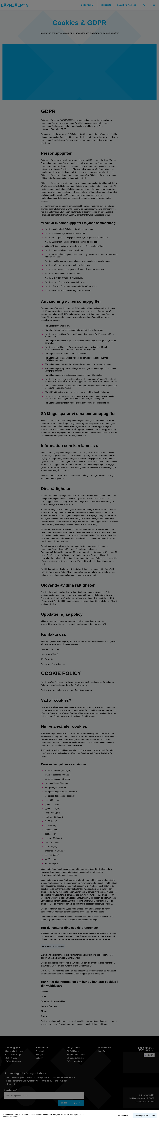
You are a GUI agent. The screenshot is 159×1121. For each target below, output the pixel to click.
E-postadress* (10, 1090)
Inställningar (123, 1115)
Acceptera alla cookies (146, 1116)
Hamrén (151, 1102)
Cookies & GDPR (147, 1099)
